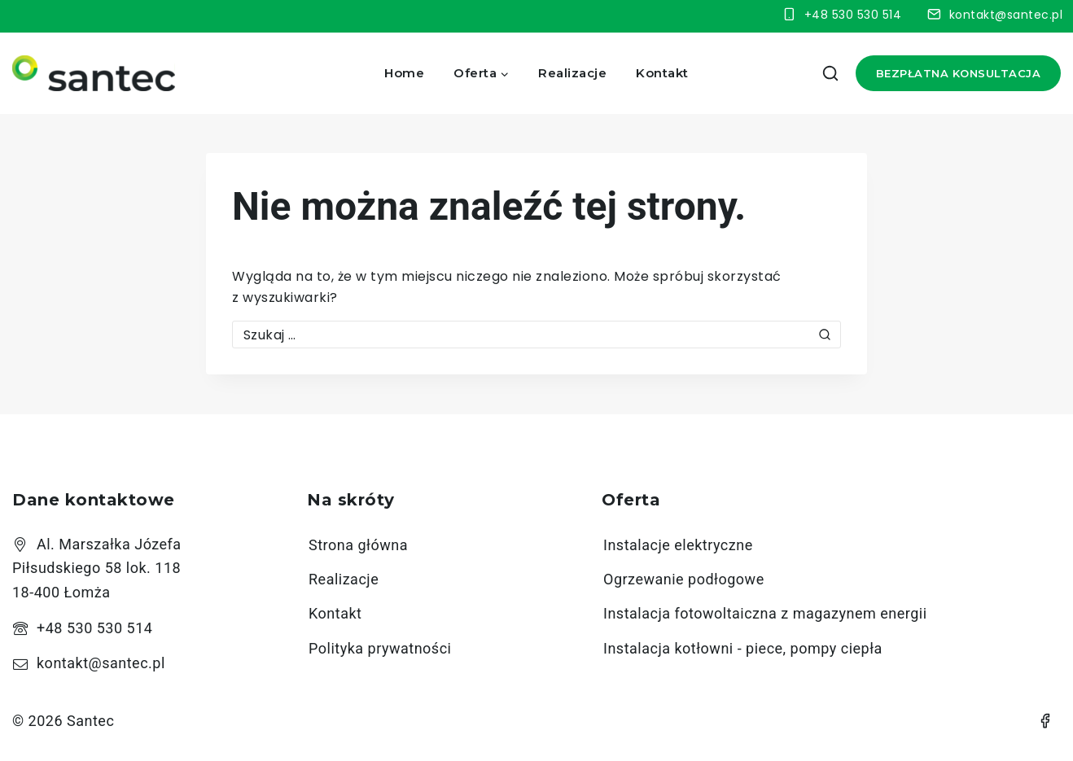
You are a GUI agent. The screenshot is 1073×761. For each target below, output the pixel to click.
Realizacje (572, 73)
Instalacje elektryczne (678, 544)
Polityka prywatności (380, 648)
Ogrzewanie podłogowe (683, 579)
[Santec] (93, 73)
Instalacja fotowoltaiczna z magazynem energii (765, 613)
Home (404, 73)
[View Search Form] (830, 73)
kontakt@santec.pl (101, 662)
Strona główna (358, 544)
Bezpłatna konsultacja (958, 73)
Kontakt (662, 73)
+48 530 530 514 (94, 627)
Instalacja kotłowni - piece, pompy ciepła (742, 648)
